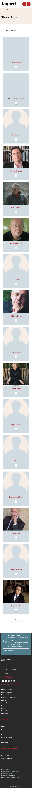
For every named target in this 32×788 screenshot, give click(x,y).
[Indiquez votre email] (14, 650)
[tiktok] (11, 681)
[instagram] (2, 681)
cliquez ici (19, 646)
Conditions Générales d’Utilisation (10, 771)
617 (16, 619)
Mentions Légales (5, 769)
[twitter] (8, 681)
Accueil (3, 10)
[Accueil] (8, 4)
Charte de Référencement (8, 775)
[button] (11, 30)
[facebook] (5, 681)
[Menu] (26, 4)
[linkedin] (14, 681)
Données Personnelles (7, 773)
